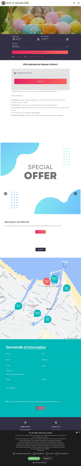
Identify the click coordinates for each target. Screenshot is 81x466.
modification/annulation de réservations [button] (34, 52)
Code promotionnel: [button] (17, 52)
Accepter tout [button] (34, 458)
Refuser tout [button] (47, 458)
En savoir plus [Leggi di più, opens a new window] (40, 450)
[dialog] (40, 448)
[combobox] (77, 432)
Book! (40, 77)
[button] (26, 39)
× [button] (79, 432)
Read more (40, 227)
